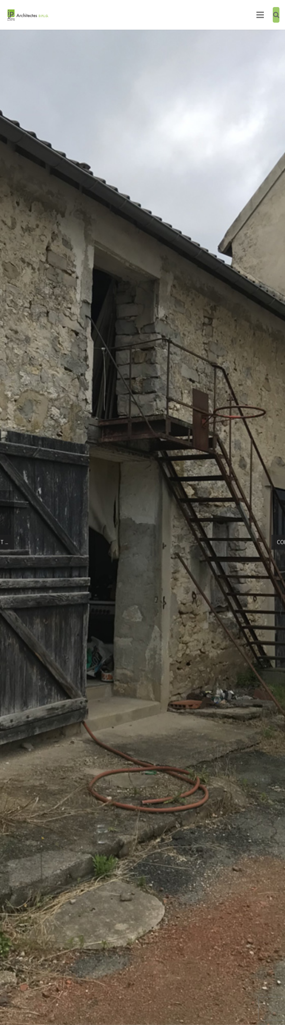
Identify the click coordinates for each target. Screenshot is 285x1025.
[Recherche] (276, 15)
